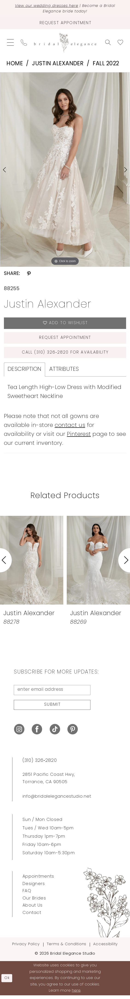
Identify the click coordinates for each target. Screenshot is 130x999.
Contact (32, 916)
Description (24, 372)
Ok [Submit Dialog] (7, 982)
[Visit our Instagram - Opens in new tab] (19, 732)
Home (14, 65)
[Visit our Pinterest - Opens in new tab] (72, 732)
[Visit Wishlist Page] (120, 43)
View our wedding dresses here (46, 6)
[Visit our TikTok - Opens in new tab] (54, 732)
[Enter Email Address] (52, 693)
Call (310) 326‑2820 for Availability (65, 355)
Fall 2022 (106, 65)
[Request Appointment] (65, 24)
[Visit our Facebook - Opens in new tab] (37, 732)
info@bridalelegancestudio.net (57, 800)
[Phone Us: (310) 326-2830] (23, 43)
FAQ (27, 895)
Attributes (64, 372)
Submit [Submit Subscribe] (52, 708)
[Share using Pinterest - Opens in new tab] (29, 274)
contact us (70, 428)
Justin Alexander (58, 65)
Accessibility (105, 948)
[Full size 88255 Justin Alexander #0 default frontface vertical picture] (65, 170)
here (76, 994)
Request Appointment (65, 339)
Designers (34, 887)
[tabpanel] (65, 170)
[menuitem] (10, 43)
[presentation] (31, 563)
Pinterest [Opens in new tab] (79, 437)
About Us (33, 909)
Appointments (38, 880)
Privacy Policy (26, 948)
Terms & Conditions (67, 948)
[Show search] (108, 43)
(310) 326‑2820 (40, 764)
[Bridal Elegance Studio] (65, 43)
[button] (10, 43)
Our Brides (34, 902)
